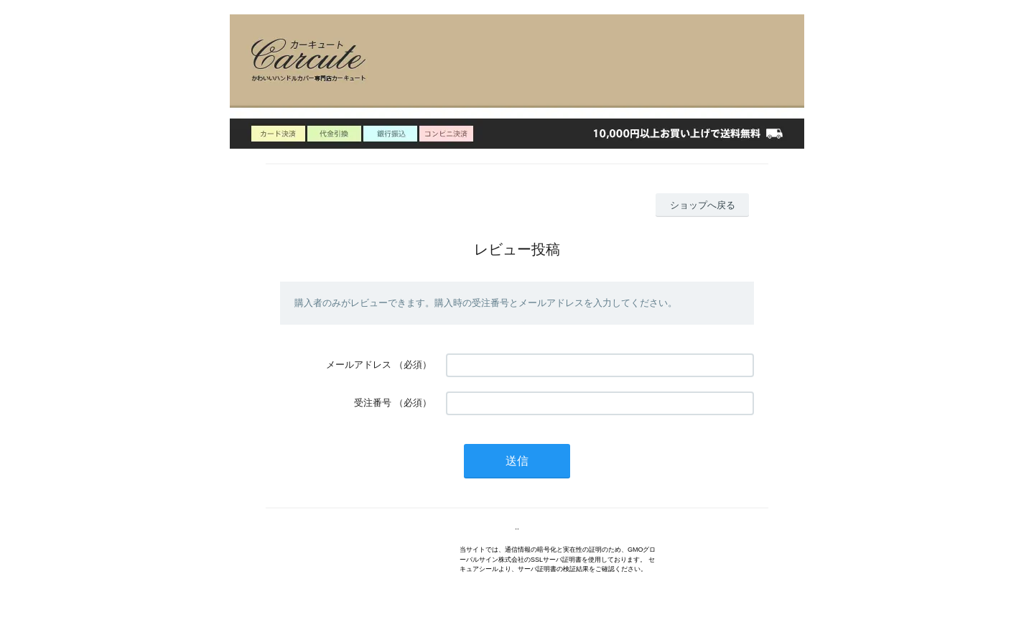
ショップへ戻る (702, 205)
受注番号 (372, 402)
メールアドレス (358, 364)
